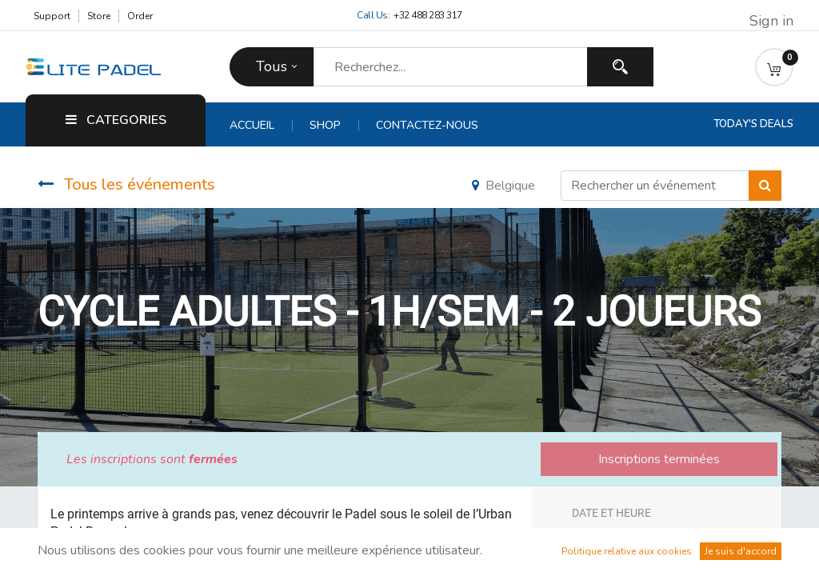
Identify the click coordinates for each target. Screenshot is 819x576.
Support (52, 16)
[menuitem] (261, 125)
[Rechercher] (765, 185)
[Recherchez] (620, 66)
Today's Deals (753, 124)
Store (98, 16)
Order (140, 16)
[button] (774, 67)
